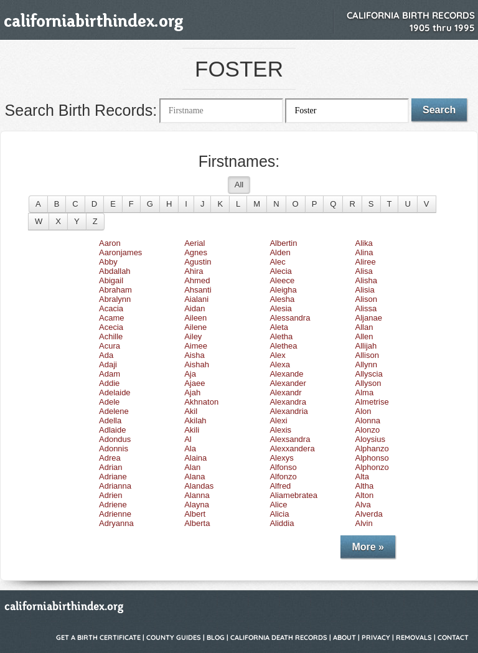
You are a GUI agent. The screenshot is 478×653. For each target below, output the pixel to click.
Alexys (281, 458)
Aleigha (282, 289)
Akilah (195, 420)
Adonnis (113, 448)
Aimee (195, 345)
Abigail (111, 280)
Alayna (196, 504)
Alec (277, 261)
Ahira (193, 271)
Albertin (283, 243)
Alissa (366, 308)
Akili (191, 430)
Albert (194, 514)
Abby (108, 261)
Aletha (281, 336)
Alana (194, 476)
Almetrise (372, 401)
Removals (414, 637)
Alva (363, 504)
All (239, 184)
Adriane (113, 476)
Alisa (364, 271)
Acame (111, 317)
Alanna (196, 495)
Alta (362, 476)
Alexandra (287, 401)
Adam (109, 373)
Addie (109, 383)
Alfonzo (282, 476)
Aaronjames (120, 252)
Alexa (279, 364)
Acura (109, 345)
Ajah (192, 392)
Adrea (110, 458)
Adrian (111, 467)
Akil (190, 411)
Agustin (197, 261)
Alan (192, 467)
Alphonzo (372, 467)
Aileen (195, 317)
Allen (364, 336)
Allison (367, 355)
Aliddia (281, 523)
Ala (190, 448)
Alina (364, 252)
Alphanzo (372, 448)
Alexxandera (291, 448)
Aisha (194, 355)
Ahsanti (197, 289)
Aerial (194, 243)
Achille (111, 336)
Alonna (367, 420)
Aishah (196, 364)
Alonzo (367, 430)
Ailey (193, 336)
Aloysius (370, 439)
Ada (106, 355)
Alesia (280, 308)
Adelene (114, 411)
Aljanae (368, 317)
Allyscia (369, 373)
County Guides (173, 637)
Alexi (278, 420)
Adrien (111, 495)
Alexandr (285, 392)
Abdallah (115, 271)
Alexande (286, 373)
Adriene (113, 504)
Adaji (108, 364)
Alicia (279, 514)
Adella (110, 420)
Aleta (278, 327)
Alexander (287, 383)
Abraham (115, 289)
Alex (277, 355)
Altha (364, 486)
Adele (109, 401)
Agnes (195, 252)
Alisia (365, 289)
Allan (364, 327)
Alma (364, 392)
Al (188, 439)
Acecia (111, 327)
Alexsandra (289, 439)
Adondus (115, 439)
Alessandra (289, 317)
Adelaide (115, 392)
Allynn (366, 364)
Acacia (111, 308)
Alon (363, 411)
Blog (216, 637)
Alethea (283, 345)
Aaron (110, 243)
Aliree (365, 261)
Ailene (195, 327)
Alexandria (288, 411)
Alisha (366, 280)
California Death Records (278, 637)
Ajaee (194, 383)
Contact (453, 637)
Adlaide (112, 430)
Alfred (280, 486)
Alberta (197, 523)
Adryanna (116, 523)
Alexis (280, 430)
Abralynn (115, 299)
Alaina (195, 458)
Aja (190, 373)
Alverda (369, 514)
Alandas (198, 486)
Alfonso (282, 467)
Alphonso (372, 458)
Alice (278, 504)
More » (368, 547)
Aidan (194, 308)
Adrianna (115, 486)
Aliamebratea (293, 495)
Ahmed (197, 280)
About (344, 637)
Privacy (376, 637)
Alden (279, 252)
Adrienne (115, 514)
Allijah (366, 345)
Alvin (364, 523)
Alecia (280, 271)
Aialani (196, 299)
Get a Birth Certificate (98, 637)
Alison (366, 299)
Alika (364, 243)
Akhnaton (201, 401)
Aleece (281, 280)
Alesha (281, 299)
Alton (364, 495)
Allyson (368, 383)
